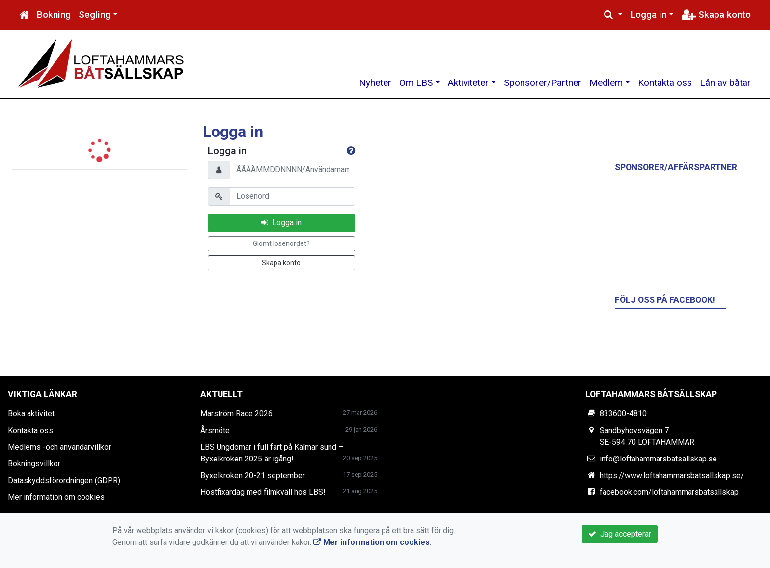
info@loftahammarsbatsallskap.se (658, 458)
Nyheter (375, 82)
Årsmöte (215, 430)
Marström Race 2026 (236, 413)
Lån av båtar (725, 82)
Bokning (54, 14)
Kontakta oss (665, 82)
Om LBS (416, 82)
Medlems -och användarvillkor (59, 447)
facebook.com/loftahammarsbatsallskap (669, 492)
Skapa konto (716, 14)
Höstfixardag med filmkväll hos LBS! (263, 492)
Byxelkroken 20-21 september (252, 475)
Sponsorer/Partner (542, 82)
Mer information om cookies (56, 497)
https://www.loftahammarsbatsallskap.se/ (672, 475)
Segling (94, 14)
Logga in (648, 14)
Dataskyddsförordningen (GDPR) (64, 480)
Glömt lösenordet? (281, 243)
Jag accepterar (619, 534)
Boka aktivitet (31, 413)
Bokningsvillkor (34, 463)
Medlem (606, 82)
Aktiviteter (468, 82)
